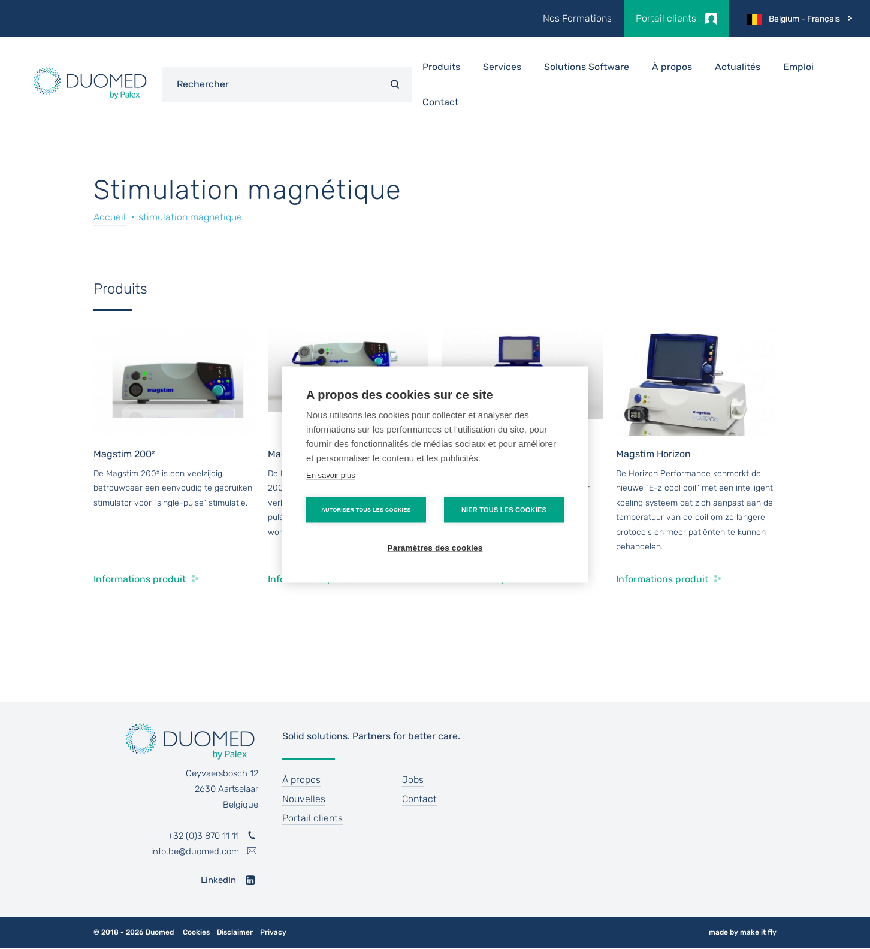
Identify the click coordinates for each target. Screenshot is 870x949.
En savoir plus (330, 475)
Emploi (798, 66)
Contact (440, 102)
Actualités (737, 66)
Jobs (413, 779)
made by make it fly (743, 932)
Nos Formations (577, 18)
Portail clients (666, 18)
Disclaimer (235, 932)
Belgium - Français (804, 19)
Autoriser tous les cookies (365, 510)
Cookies (196, 932)
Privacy (273, 932)
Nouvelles (303, 799)
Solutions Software (586, 66)
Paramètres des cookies (435, 547)
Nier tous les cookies (503, 509)
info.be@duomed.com (195, 851)
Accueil (109, 217)
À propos (672, 66)
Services (502, 66)
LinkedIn (218, 880)
